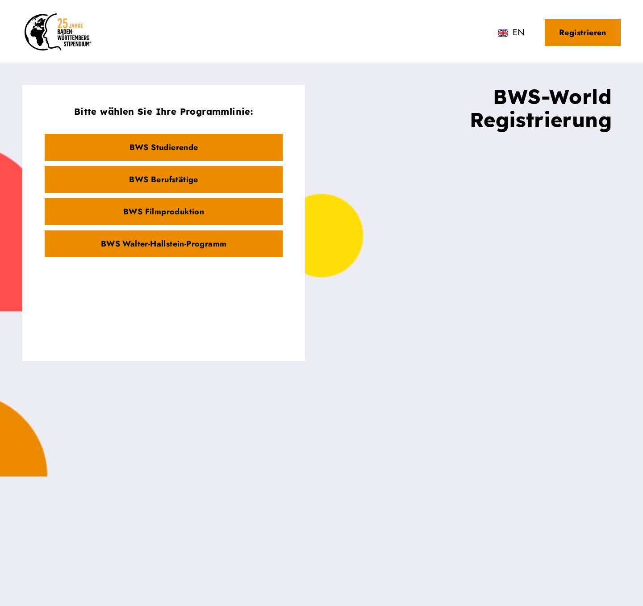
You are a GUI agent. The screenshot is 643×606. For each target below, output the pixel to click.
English (518, 33)
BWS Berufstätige (163, 179)
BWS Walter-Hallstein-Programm (164, 244)
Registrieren (582, 32)
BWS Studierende (163, 147)
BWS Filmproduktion (163, 211)
